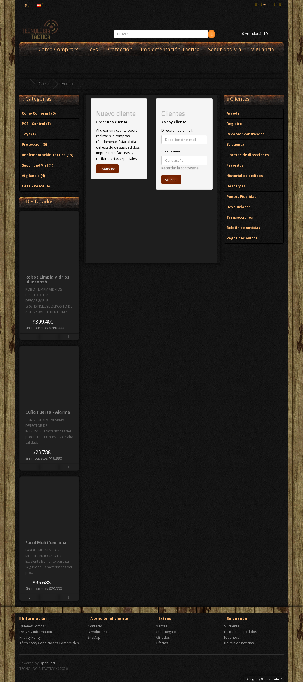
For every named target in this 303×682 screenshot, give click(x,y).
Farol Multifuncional (46, 542)
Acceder (68, 83)
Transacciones (240, 217)
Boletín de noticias (243, 227)
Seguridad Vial (225, 49)
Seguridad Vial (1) (37, 165)
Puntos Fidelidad (242, 196)
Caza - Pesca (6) (36, 186)
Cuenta (44, 83)
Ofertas (162, 643)
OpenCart (47, 663)
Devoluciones (239, 207)
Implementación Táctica (170, 49)
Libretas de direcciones (248, 154)
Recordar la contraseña (180, 167)
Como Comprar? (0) (39, 113)
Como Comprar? (58, 49)
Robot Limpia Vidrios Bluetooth (47, 279)
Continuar (107, 169)
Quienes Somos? (32, 626)
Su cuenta (235, 144)
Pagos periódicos (242, 238)
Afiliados (163, 637)
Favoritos (235, 165)
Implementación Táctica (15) (47, 154)
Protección (119, 49)
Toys (92, 49)
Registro (234, 123)
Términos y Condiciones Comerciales (49, 643)
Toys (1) (29, 134)
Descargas (236, 186)
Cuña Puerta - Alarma (47, 412)
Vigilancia (262, 49)
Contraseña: (171, 151)
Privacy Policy (30, 637)
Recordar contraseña (246, 134)
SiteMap (94, 637)
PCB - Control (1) (36, 123)
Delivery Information (35, 631)
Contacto (95, 626)
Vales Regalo (166, 631)
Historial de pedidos (245, 175)
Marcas (161, 626)
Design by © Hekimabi (262, 679)
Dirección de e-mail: (177, 130)
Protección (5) (34, 144)
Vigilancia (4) (33, 175)
